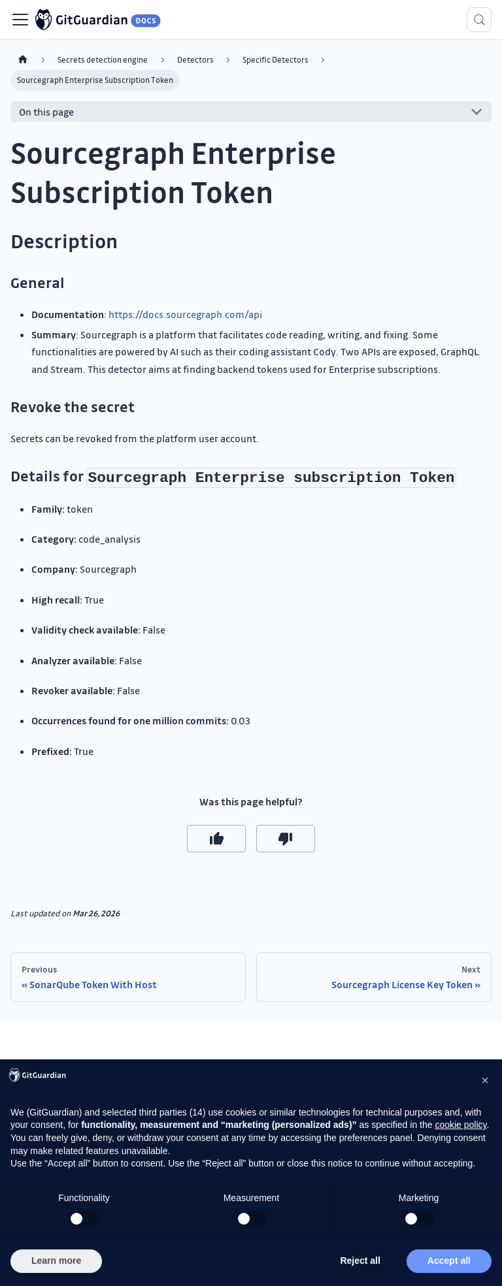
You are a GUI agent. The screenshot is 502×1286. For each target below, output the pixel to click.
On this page (46, 111)
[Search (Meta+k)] (479, 19)
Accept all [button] (449, 1260)
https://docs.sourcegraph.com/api (185, 314)
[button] (485, 1080)
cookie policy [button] (460, 1124)
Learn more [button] (56, 1260)
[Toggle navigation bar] (20, 19)
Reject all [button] (360, 1260)
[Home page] (22, 60)
